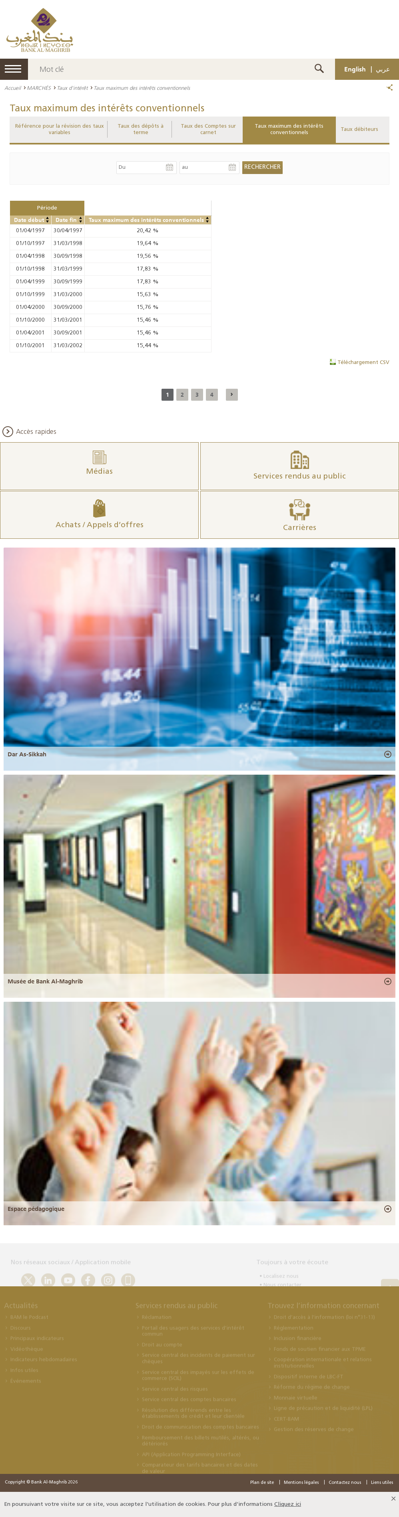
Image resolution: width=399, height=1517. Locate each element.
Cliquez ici (287, 1504)
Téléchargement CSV (363, 362)
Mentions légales (301, 1483)
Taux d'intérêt (72, 88)
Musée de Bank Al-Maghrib (45, 981)
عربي (383, 69)
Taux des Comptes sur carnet (208, 129)
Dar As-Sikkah (27, 754)
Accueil (12, 88)
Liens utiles (382, 1483)
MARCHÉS (39, 88)
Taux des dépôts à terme (141, 129)
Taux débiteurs (359, 129)
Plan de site (262, 1483)
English (355, 69)
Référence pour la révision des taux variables (59, 129)
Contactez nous (345, 1483)
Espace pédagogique (36, 1208)
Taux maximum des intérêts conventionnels (289, 129)
